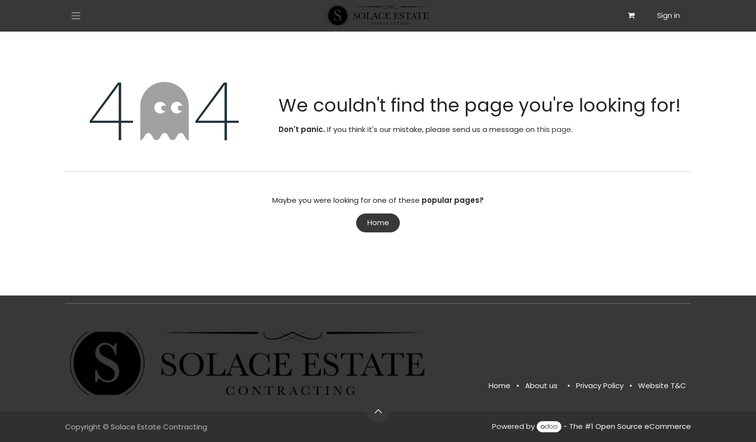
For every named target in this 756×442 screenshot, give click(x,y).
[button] (378, 411)
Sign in (668, 15)
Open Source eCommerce (643, 426)
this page (554, 129)
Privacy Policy (600, 385)
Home (378, 222)
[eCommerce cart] (631, 15)
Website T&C (662, 385)
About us (541, 385)
